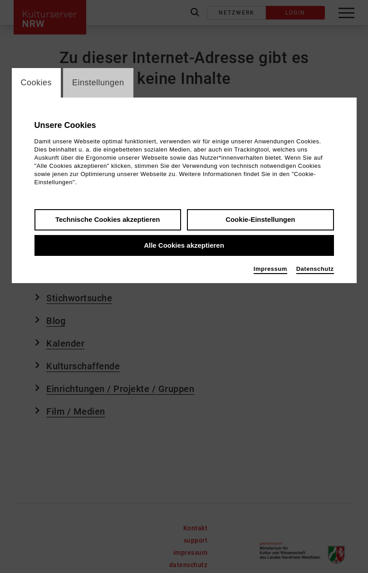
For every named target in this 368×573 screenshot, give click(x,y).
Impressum (270, 268)
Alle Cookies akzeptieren (184, 245)
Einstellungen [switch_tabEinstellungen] (98, 82)
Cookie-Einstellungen (260, 219)
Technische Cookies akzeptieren (107, 219)
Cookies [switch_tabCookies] (36, 82)
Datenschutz (315, 268)
